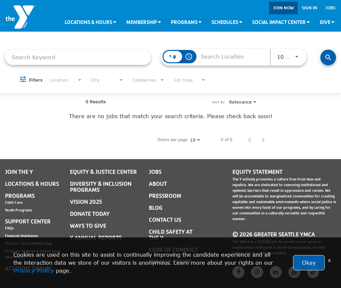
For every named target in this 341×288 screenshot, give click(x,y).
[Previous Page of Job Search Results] (249, 139)
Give (327, 22)
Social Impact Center (281, 22)
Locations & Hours (90, 22)
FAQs (9, 228)
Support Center (28, 221)
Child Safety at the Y (170, 234)
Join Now (283, 8)
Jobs (330, 8)
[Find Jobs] (328, 57)
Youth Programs (18, 210)
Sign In (309, 8)
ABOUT (158, 183)
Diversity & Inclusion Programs (101, 186)
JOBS (155, 171)
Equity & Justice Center (103, 171)
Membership (143, 22)
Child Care (14, 202)
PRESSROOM (165, 195)
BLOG (156, 207)
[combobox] (78, 57)
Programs (186, 22)
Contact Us (165, 219)
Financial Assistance (21, 235)
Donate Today (90, 213)
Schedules (226, 22)
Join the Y (19, 171)
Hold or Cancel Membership (28, 243)
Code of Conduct (173, 249)
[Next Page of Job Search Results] (263, 139)
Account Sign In (28, 268)
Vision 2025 (86, 201)
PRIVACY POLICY (170, 261)
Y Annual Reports (96, 237)
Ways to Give (88, 225)
